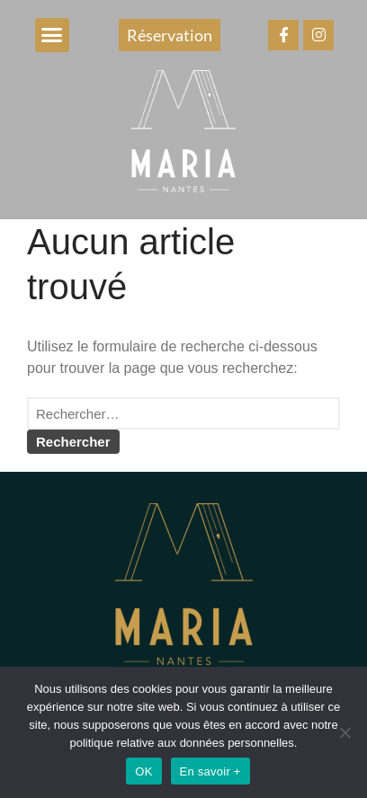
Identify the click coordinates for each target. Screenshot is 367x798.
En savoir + (210, 771)
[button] (52, 35)
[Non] (345, 732)
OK (143, 771)
